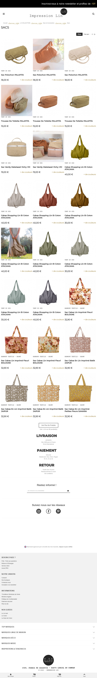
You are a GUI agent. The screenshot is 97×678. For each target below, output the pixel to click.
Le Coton (4, 616)
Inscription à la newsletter (9, 585)
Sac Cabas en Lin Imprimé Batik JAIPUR (80, 362)
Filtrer (79, 34)
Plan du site (5, 604)
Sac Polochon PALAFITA (12, 75)
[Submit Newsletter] (68, 491)
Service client (5, 566)
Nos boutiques (6, 580)
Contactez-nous (6, 582)
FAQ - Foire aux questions (9, 561)
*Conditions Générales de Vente (11, 594)
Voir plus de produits (48, 425)
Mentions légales (6, 596)
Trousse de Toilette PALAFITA (15, 121)
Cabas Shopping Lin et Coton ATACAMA (78, 168)
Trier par (87, 34)
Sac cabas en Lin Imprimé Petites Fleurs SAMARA (77, 410)
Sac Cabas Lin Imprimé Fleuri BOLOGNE (78, 313)
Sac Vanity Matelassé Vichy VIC (15, 167)
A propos (4, 577)
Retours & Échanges (7, 563)
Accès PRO (5, 568)
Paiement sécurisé (7, 601)
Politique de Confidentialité (9, 599)
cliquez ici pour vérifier (65, 547)
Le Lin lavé (5, 613)
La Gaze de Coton (7, 618)
